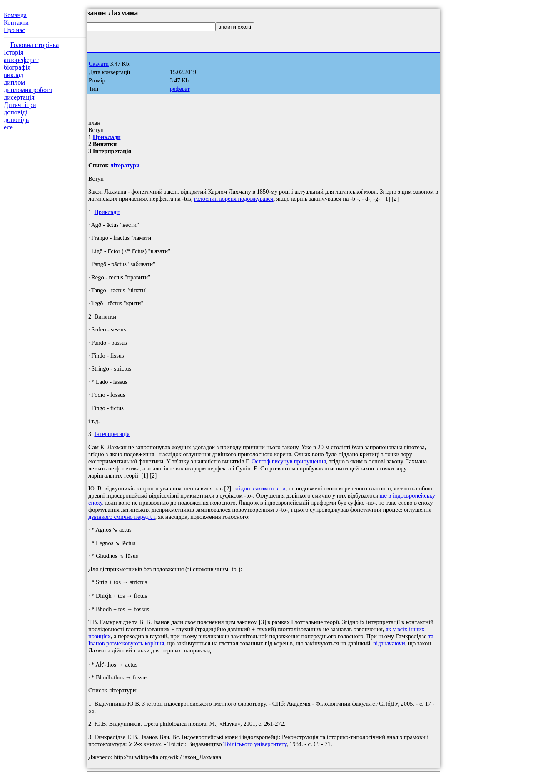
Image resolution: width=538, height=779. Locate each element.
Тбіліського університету (254, 744)
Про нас (14, 30)
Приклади (107, 137)
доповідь (16, 119)
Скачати (99, 64)
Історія (13, 52)
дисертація (19, 97)
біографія (17, 67)
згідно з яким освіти (259, 488)
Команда (15, 15)
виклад (13, 74)
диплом (14, 82)
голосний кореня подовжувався (234, 198)
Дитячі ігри (20, 104)
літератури (124, 165)
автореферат (21, 59)
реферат (180, 89)
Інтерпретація (112, 434)
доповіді (15, 112)
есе (8, 127)
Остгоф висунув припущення (289, 461)
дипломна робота (28, 89)
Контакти (16, 22)
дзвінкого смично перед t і (121, 516)
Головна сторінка (34, 44)
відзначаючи (389, 643)
